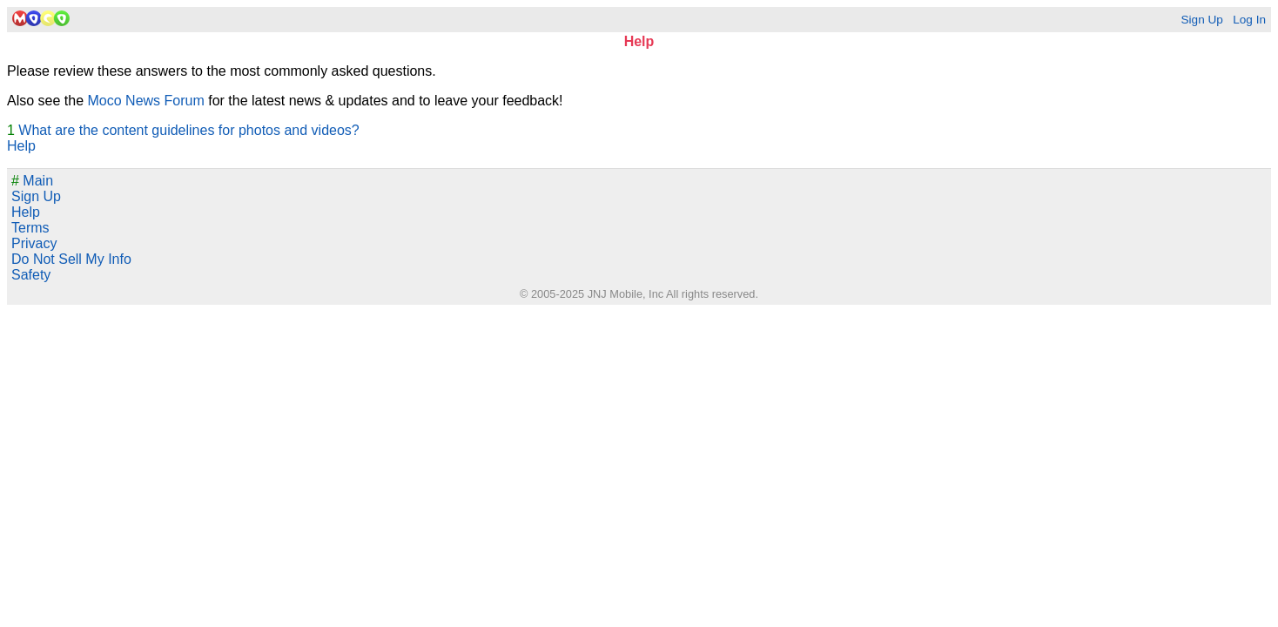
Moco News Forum (146, 100)
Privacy (34, 243)
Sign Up (1201, 19)
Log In (1249, 19)
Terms (30, 227)
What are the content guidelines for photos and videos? (188, 130)
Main (32, 180)
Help (21, 145)
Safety (30, 274)
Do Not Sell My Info (71, 259)
